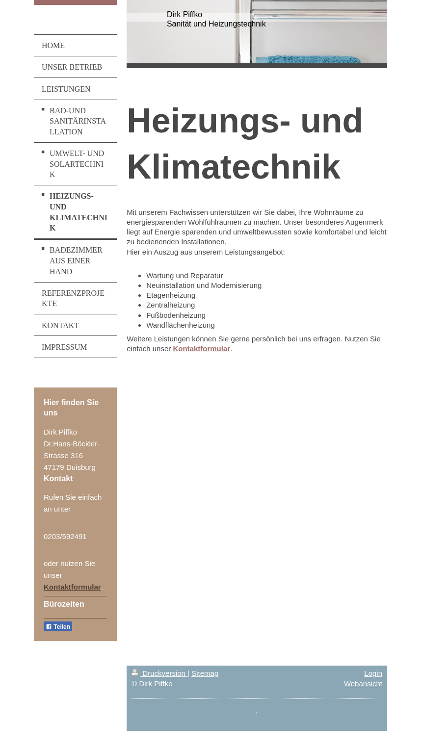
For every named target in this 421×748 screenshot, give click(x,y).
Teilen (58, 626)
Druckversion (159, 673)
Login (373, 673)
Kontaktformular (72, 587)
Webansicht (363, 683)
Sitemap (204, 673)
